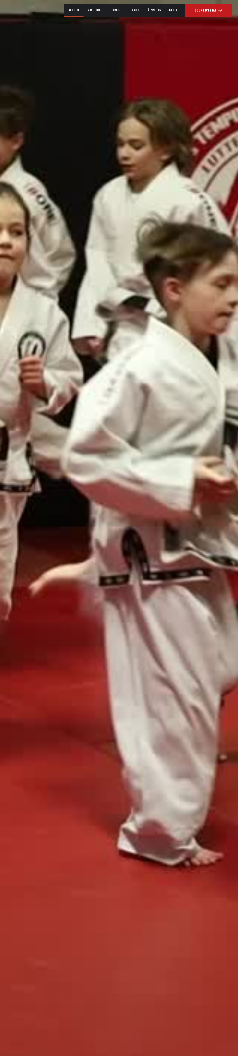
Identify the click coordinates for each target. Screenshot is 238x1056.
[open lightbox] (119, 556)
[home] (29, 10)
